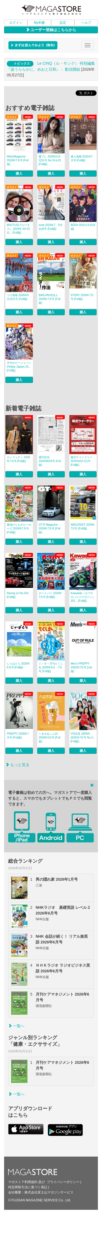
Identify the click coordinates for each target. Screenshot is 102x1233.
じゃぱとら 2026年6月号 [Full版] (18, 665)
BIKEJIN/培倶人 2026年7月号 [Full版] (49, 299)
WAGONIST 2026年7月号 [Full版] (83, 526)
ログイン (15, 23)
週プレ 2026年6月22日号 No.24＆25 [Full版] (50, 160)
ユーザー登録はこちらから (51, 30)
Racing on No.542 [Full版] (18, 595)
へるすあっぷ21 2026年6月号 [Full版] (49, 737)
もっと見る (17, 765)
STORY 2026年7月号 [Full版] (82, 297)
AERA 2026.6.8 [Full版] (83, 227)
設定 (63, 23)
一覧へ (16, 1026)
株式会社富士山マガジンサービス (48, 1192)
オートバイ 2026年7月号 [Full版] (50, 595)
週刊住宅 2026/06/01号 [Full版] (50, 461)
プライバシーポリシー (63, 1182)
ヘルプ (86, 23)
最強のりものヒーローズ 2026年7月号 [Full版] (19, 528)
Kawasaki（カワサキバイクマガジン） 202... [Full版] (83, 597)
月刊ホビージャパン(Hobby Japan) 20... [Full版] (19, 366)
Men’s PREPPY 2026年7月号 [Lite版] (81, 667)
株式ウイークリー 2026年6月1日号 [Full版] (81, 461)
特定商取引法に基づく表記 (27, 1187)
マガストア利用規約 (23, 1182)
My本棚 (39, 23)
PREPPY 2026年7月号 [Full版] (18, 735)
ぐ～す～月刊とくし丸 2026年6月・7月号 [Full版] (51, 667)
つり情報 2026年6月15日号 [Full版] (18, 297)
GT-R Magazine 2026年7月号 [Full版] (49, 528)
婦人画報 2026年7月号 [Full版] (82, 158)
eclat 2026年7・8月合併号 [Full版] (50, 227)
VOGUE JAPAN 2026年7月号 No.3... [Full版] (83, 737)
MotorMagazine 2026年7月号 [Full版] (17, 160)
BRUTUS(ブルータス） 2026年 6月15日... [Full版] (18, 229)
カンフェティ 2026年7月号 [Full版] (18, 459)
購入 (19, 173)
